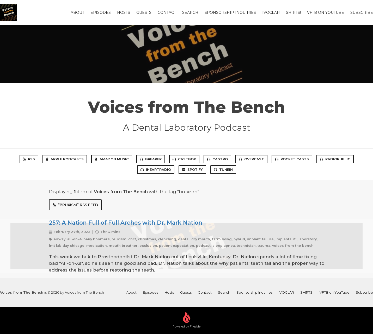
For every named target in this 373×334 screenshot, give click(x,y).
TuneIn (223, 169)
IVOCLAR (271, 12)
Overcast (251, 159)
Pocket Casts (292, 159)
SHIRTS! (293, 12)
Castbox (184, 159)
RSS (29, 159)
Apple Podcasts (65, 159)
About (77, 12)
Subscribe (361, 12)
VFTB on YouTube (325, 12)
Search (190, 12)
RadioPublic (335, 159)
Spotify (192, 169)
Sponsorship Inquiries (230, 12)
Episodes (100, 12)
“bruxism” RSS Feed (75, 205)
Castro (217, 159)
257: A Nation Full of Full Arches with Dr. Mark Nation (125, 222)
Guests (143, 12)
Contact (167, 12)
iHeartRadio (155, 169)
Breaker (151, 159)
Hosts (123, 12)
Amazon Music (112, 159)
